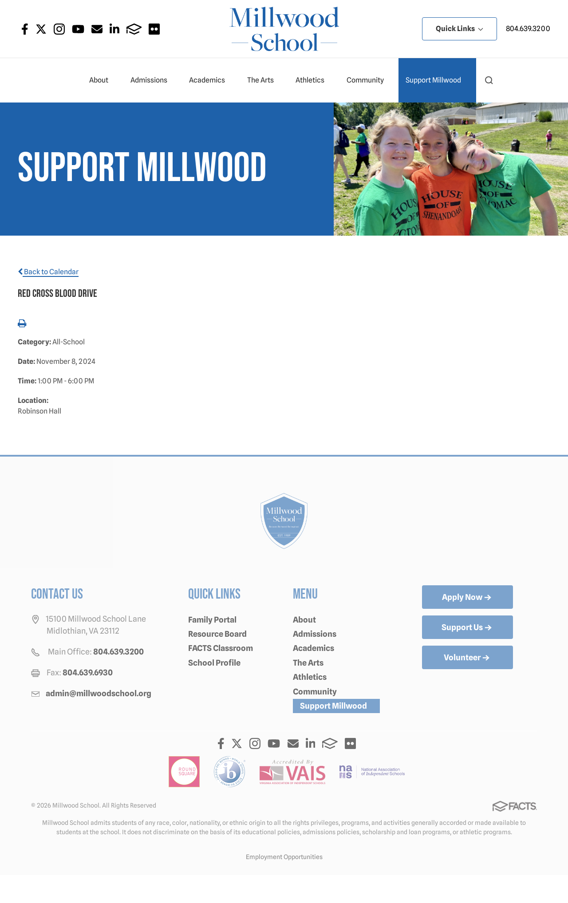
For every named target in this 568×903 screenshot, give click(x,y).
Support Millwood (437, 80)
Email (97, 29)
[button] (489, 80)
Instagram (59, 29)
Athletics (314, 80)
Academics (211, 80)
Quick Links (459, 28)
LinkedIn (114, 29)
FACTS (134, 29)
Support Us (467, 628)
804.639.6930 (88, 672)
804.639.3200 (528, 28)
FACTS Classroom (220, 648)
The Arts (264, 80)
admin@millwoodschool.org (98, 693)
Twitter (41, 29)
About (102, 80)
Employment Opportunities (284, 856)
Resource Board (217, 634)
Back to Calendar (48, 272)
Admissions (152, 80)
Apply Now (467, 597)
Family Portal (212, 619)
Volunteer (467, 658)
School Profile (214, 662)
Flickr (154, 29)
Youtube (78, 29)
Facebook (24, 29)
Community (369, 80)
